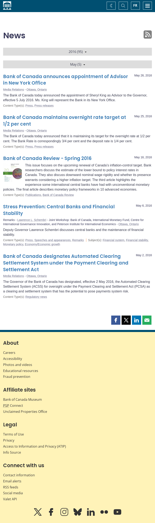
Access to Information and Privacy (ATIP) (34, 446)
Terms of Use (13, 434)
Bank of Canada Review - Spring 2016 (47, 158)
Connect (13, 405)
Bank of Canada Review (58, 195)
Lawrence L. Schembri (31, 220)
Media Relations (13, 89)
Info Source (12, 452)
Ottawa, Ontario (37, 89)
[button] (115, 320)
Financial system (113, 240)
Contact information (19, 475)
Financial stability (137, 240)
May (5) (77, 64)
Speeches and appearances (52, 240)
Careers (9, 352)
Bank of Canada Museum (22, 399)
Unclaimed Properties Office (25, 411)
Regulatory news (36, 296)
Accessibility (12, 358)
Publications (33, 195)
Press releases (44, 105)
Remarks (78, 240)
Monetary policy (13, 244)
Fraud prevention (16, 376)
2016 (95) (78, 51)
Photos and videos (17, 364)
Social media (13, 493)
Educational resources (20, 370)
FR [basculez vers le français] (135, 5)
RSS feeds (10, 487)
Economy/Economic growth (42, 244)
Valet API (10, 499)
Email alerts (12, 481)
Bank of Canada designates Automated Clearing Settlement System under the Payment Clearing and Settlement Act (65, 263)
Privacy (8, 440)
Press (29, 105)
